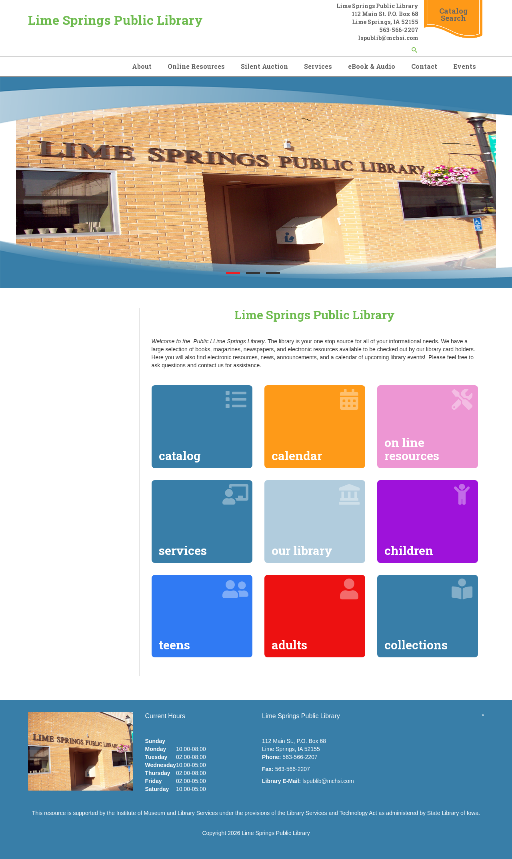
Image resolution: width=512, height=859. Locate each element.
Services (318, 66)
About (142, 66)
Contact (424, 66)
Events (464, 66)
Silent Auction (264, 66)
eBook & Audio (371, 66)
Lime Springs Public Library (115, 19)
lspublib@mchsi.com (328, 781)
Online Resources (196, 66)
